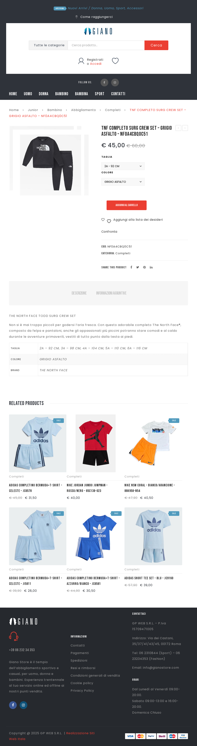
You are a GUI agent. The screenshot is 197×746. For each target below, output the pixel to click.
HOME (13, 94)
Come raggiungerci (94, 17)
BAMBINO (61, 94)
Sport (120, 8)
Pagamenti (80, 653)
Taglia (106, 157)
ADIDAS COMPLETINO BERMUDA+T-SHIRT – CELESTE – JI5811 (35, 581)
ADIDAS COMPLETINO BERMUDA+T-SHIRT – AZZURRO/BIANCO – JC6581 (93, 581)
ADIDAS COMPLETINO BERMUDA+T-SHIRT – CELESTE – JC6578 (35, 488)
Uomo (109, 8)
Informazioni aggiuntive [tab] (111, 293)
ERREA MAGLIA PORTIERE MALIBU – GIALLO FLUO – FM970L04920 (185, 128)
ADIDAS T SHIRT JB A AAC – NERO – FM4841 (178, 128)
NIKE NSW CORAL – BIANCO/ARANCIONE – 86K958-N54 (149, 488)
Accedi (96, 63)
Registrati (95, 59)
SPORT (99, 94)
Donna (96, 8)
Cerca (156, 45)
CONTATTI (118, 94)
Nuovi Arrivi (77, 8)
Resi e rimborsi (83, 668)
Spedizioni (79, 660)
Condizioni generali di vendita (95, 675)
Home (14, 110)
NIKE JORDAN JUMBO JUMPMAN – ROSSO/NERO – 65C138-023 (87, 488)
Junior (33, 110)
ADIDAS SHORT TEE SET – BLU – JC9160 (148, 578)
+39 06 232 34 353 (22, 650)
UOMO (28, 94)
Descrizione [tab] (79, 293)
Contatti (78, 645)
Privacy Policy (82, 690)
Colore (107, 172)
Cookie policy (82, 683)
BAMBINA (81, 94)
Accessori (135, 8)
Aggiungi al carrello (127, 205)
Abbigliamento (83, 110)
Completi (113, 110)
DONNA (43, 94)
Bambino (54, 110)
